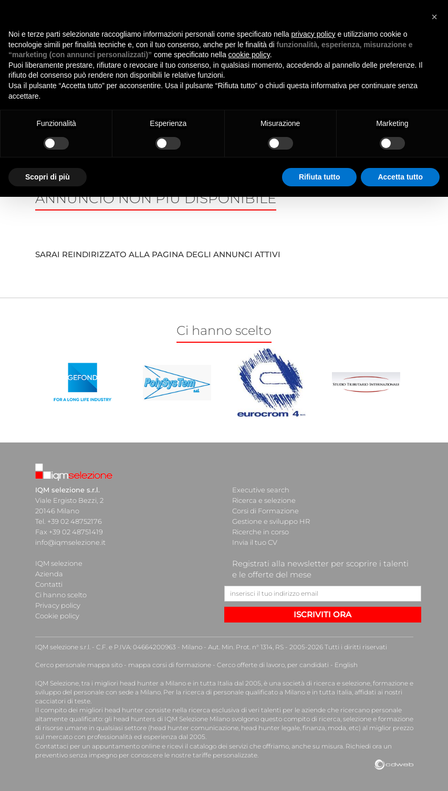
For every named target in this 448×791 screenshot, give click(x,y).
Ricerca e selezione (264, 500)
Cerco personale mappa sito (78, 665)
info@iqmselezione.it (70, 542)
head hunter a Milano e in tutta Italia (176, 683)
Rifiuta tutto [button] (319, 177)
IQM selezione (58, 563)
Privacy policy (57, 605)
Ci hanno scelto (61, 594)
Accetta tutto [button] (400, 177)
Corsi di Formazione (265, 511)
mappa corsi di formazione (169, 665)
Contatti (48, 584)
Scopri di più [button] (47, 177)
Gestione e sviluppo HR (271, 521)
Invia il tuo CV (254, 542)
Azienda (49, 573)
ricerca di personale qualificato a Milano (244, 692)
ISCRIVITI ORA (322, 614)
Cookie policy (57, 615)
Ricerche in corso (260, 532)
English (346, 665)
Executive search (260, 490)
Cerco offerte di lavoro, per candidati (273, 665)
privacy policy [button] (313, 34)
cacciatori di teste (62, 701)
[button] (434, 16)
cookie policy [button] (249, 54)
